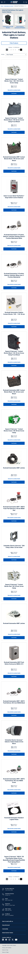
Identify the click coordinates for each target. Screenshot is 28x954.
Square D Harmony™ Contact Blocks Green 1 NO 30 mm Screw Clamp (14, 430)
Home (2, 6)
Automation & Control (8, 6)
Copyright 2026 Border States (9, 945)
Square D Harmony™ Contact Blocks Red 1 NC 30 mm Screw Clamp (14, 586)
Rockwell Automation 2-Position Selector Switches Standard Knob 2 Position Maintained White (14, 236)
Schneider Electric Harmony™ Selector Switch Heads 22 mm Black (14, 741)
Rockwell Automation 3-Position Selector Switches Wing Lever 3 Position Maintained (14, 275)
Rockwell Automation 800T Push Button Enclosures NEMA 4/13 (14, 663)
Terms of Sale (5, 952)
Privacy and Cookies (6, 947)
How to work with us (7, 921)
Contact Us (7, 895)
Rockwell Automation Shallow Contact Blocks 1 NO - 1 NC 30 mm (14, 313)
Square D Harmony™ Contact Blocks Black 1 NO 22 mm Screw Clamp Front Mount (14, 119)
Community (5, 929)
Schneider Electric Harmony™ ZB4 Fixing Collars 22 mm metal (14, 546)
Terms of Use (5, 949)
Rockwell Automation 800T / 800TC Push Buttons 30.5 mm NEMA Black (14, 702)
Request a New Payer (10, 905)
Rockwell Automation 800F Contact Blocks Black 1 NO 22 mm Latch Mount (14, 158)
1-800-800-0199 (9, 890)
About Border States (7, 932)
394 (19, 49)
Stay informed (6, 925)
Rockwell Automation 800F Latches (14, 468)
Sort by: (2, 54)
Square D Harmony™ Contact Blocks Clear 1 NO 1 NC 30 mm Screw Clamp (14, 81)
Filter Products (14, 43)
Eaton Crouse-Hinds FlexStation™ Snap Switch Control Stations (14, 196)
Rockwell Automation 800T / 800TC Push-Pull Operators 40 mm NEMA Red (14, 508)
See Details (14, 93)
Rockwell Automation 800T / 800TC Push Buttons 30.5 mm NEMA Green (14, 780)
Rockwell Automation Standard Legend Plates (14, 818)
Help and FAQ (8, 910)
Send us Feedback (9, 915)
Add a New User (8, 900)
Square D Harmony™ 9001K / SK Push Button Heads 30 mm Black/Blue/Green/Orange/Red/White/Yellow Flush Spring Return (14, 859)
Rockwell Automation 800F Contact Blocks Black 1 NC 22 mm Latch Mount (14, 391)
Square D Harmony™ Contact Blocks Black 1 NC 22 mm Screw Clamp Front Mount (14, 353)
